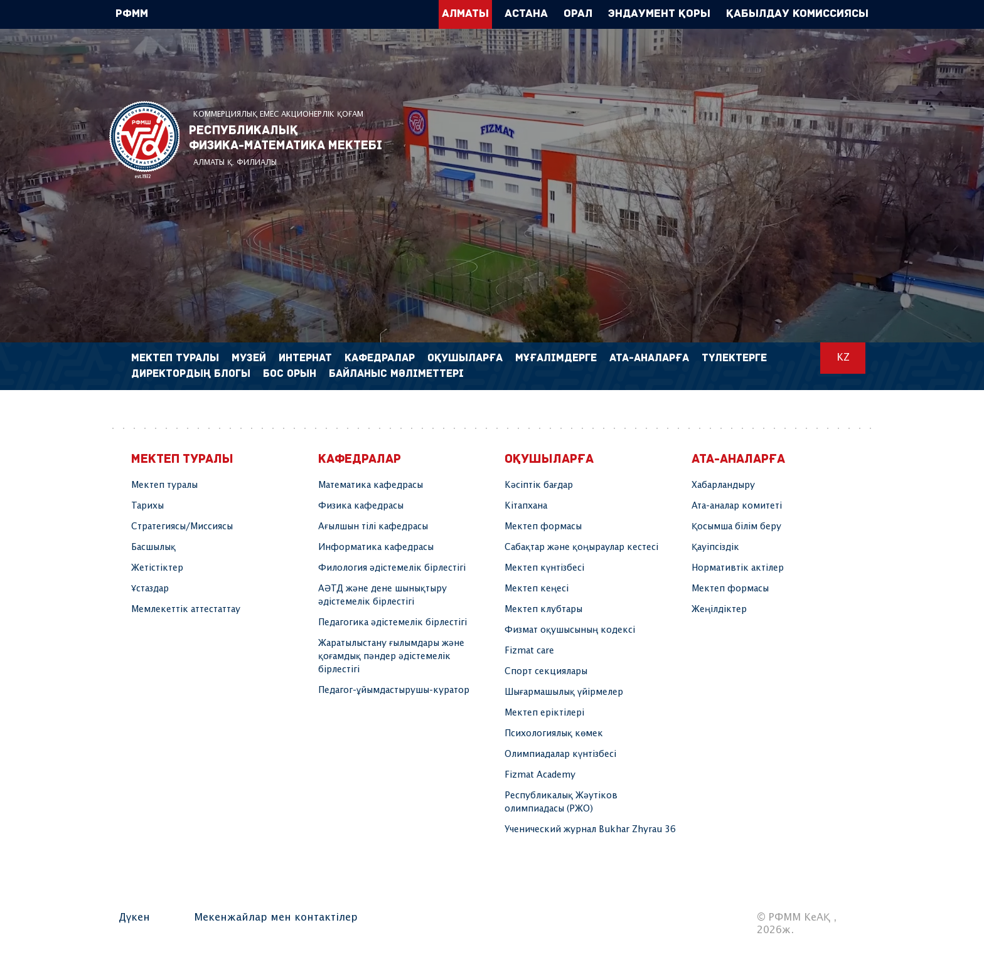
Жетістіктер (157, 568)
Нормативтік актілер (738, 568)
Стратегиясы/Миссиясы (182, 526)
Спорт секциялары (546, 671)
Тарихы (147, 506)
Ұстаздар (150, 588)
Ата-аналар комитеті (737, 506)
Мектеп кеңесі (537, 588)
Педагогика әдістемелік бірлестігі (392, 622)
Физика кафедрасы (361, 506)
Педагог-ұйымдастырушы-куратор (393, 690)
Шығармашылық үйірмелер (564, 692)
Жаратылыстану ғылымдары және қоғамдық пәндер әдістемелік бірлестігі (391, 656)
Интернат (305, 358)
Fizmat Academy (540, 775)
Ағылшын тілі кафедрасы (373, 526)
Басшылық (153, 547)
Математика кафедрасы (370, 485)
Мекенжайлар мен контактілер (276, 917)
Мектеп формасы (543, 526)
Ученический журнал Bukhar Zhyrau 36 (590, 829)
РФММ (144, 139)
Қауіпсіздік (715, 547)
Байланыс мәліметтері (396, 374)
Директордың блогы (190, 374)
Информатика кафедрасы (376, 547)
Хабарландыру (723, 485)
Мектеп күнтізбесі (544, 568)
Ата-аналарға (649, 358)
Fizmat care (529, 651)
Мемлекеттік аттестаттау (185, 609)
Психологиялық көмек (554, 733)
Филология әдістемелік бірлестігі (392, 568)
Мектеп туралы (164, 485)
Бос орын (289, 374)
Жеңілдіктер (719, 609)
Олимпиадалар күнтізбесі (560, 754)
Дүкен (134, 917)
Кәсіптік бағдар (539, 485)
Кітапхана (526, 506)
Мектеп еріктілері (544, 713)
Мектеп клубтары (543, 609)
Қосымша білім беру (736, 526)
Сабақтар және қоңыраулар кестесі (581, 547)
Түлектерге (734, 358)
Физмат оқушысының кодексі (570, 630)
